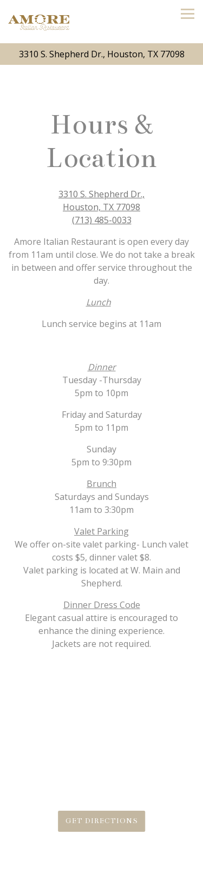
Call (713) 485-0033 (101, 876)
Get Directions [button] (102, 821)
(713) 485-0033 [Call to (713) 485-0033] (102, 220)
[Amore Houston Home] (38, 21)
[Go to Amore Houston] (101, 54)
